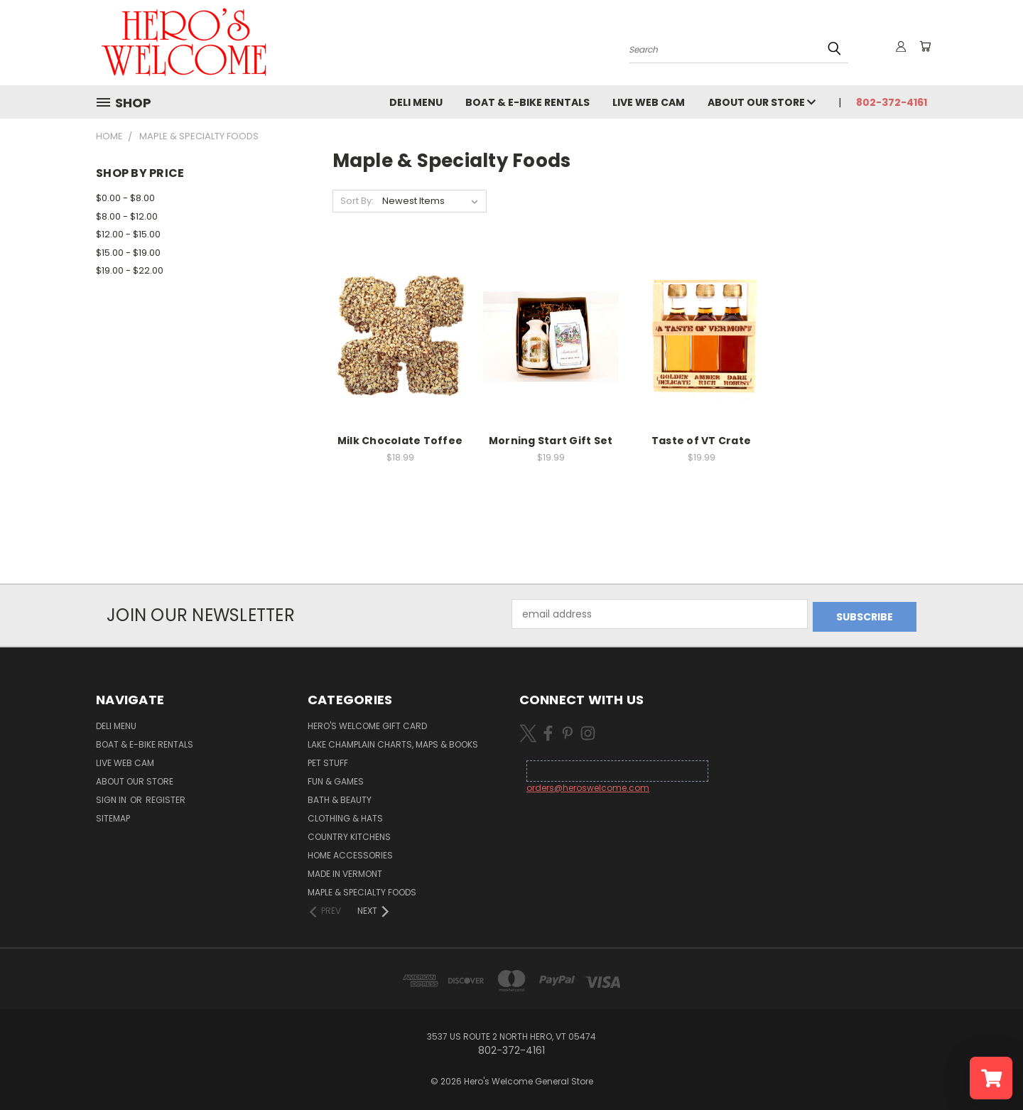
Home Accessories (350, 852)
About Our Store (762, 102)
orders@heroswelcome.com (587, 785)
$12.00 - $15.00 (128, 234)
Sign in (112, 797)
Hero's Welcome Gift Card (367, 723)
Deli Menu (416, 102)
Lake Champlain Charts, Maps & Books (393, 741)
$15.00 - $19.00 (128, 252)
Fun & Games (336, 778)
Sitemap (113, 815)
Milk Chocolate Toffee (399, 440)
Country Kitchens (349, 834)
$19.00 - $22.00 (129, 270)
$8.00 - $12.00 (127, 216)
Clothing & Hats (345, 815)
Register (165, 797)
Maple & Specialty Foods (362, 889)
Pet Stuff (328, 760)
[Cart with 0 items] (923, 46)
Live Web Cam (648, 102)
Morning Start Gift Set (551, 440)
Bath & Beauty (340, 797)
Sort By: (357, 201)
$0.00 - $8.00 (125, 198)
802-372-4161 (891, 102)
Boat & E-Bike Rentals (527, 102)
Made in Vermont (345, 871)
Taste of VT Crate (701, 440)
